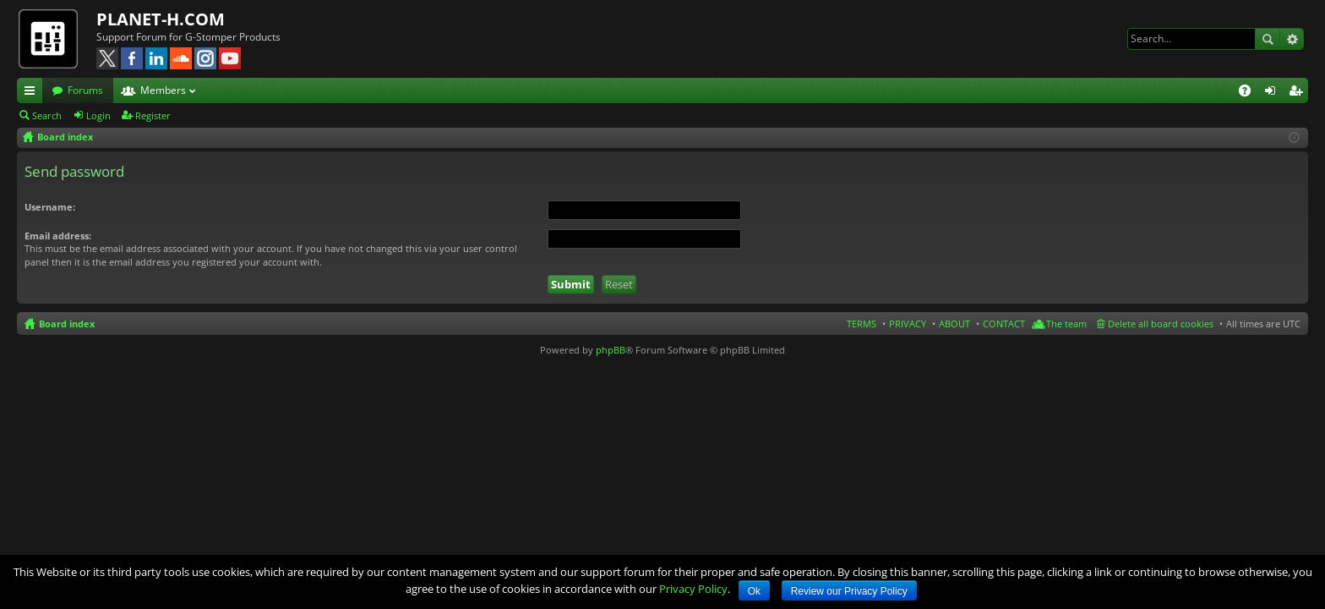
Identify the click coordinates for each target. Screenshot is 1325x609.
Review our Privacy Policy (849, 591)
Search (1267, 39)
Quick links (33, 93)
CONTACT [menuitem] (1004, 323)
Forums (85, 90)
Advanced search (1291, 39)
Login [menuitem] (1273, 93)
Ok (754, 591)
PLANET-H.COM (160, 19)
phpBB (610, 349)
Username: (50, 206)
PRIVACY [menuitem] (907, 323)
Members (163, 90)
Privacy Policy (693, 588)
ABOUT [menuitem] (954, 323)
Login (98, 115)
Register (153, 115)
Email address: (58, 235)
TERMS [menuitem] (861, 323)
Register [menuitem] (1299, 93)
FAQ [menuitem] (1250, 93)
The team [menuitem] (1066, 323)
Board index (67, 323)
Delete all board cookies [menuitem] (1160, 323)
